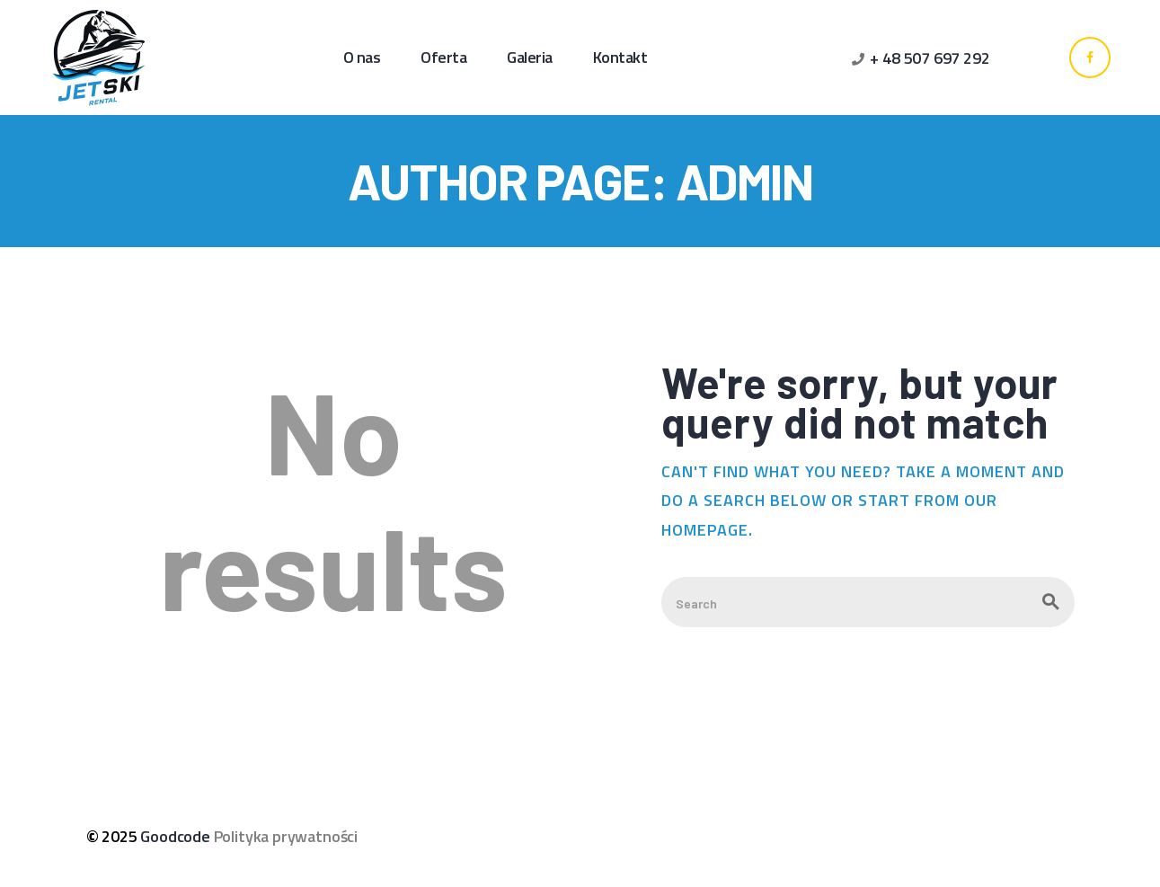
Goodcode (175, 836)
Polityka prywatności (286, 836)
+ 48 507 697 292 (929, 58)
